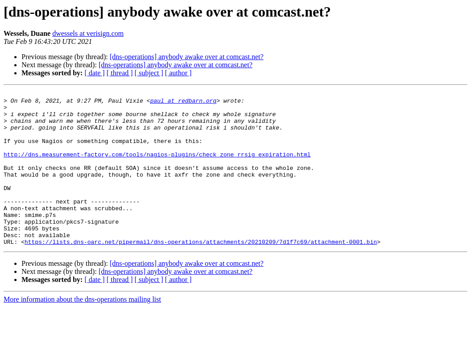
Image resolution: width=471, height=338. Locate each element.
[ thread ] (119, 73)
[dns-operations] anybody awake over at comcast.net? (186, 57)
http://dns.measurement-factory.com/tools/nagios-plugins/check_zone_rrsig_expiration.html (157, 168)
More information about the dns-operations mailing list (82, 330)
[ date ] (95, 73)
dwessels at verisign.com (88, 33)
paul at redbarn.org (183, 103)
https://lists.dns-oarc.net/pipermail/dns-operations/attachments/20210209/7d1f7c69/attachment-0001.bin (201, 273)
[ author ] (178, 73)
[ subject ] (149, 73)
